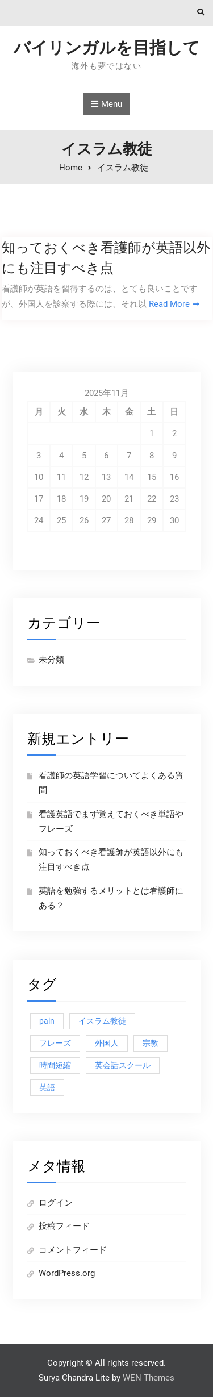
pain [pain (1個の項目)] (47, 1020)
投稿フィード (64, 1226)
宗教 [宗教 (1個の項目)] (150, 1043)
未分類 (51, 659)
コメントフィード (73, 1250)
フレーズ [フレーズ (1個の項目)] (55, 1043)
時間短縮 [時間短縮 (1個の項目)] (55, 1065)
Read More (169, 304)
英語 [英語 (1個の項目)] (47, 1087)
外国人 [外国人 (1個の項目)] (107, 1043)
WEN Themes (148, 1378)
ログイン (56, 1203)
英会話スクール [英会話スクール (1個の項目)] (123, 1065)
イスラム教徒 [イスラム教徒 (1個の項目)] (102, 1020)
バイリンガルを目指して (107, 47)
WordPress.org (67, 1273)
